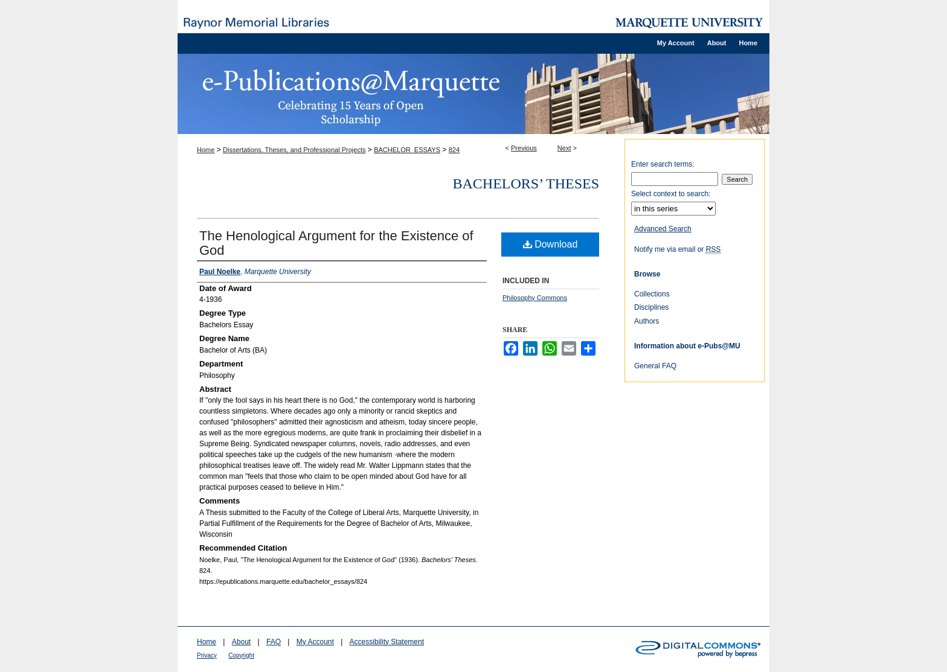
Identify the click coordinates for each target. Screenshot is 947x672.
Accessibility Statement (387, 642)
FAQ (273, 642)
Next (564, 148)
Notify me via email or (677, 249)
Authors (646, 321)
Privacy (207, 655)
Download (550, 244)
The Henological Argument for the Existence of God (336, 243)
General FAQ (655, 366)
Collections (652, 294)
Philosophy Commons (534, 297)
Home (205, 149)
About (241, 642)
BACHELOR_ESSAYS (407, 149)
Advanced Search (663, 229)
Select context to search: (670, 194)
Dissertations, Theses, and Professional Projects (294, 149)
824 (454, 149)
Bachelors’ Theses (526, 183)
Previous (524, 148)
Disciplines (651, 307)
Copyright (241, 655)
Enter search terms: (663, 164)
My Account (315, 642)
